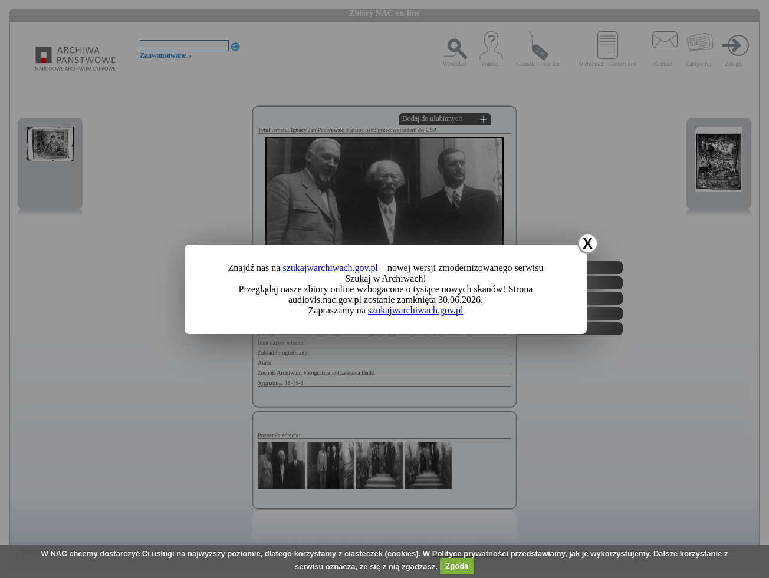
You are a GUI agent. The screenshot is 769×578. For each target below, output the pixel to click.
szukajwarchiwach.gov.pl (330, 268)
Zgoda (456, 566)
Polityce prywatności (470, 553)
